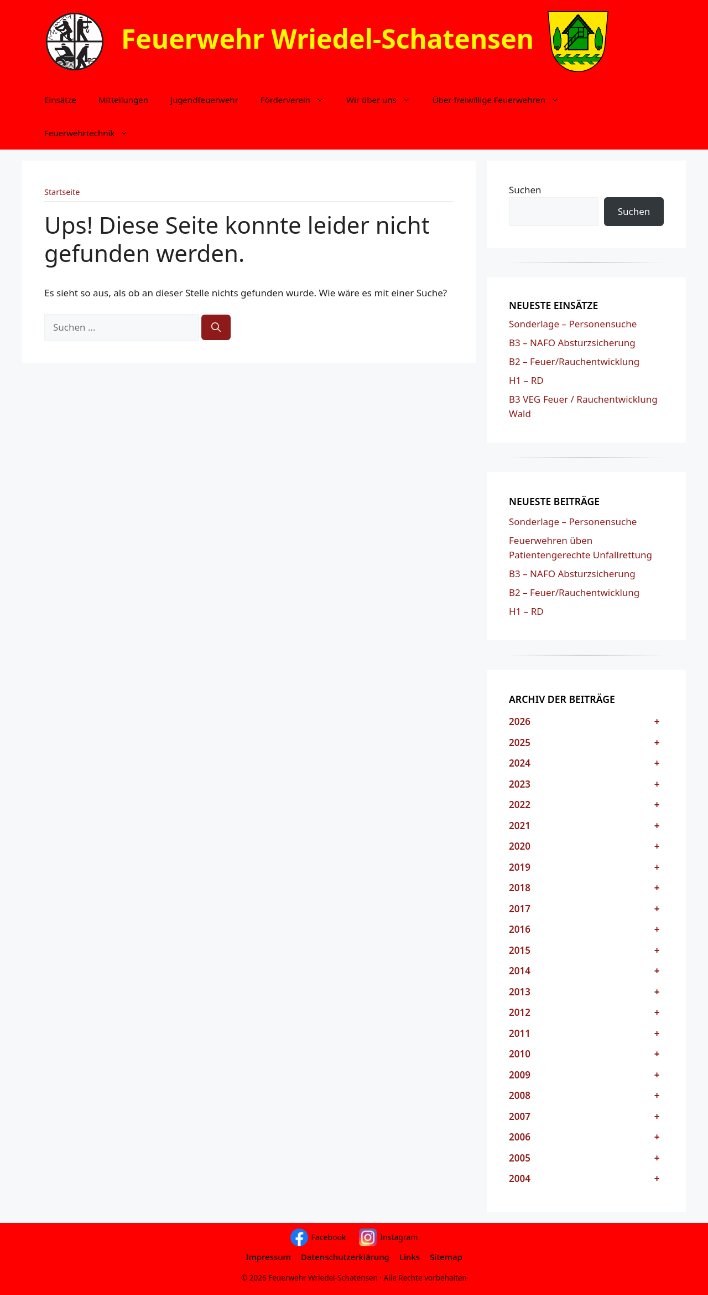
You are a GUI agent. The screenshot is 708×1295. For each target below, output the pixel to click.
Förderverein (298, 99)
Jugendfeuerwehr (204, 99)
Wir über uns (383, 99)
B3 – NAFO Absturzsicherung (572, 342)
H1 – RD (526, 380)
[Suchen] (216, 327)
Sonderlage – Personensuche (573, 323)
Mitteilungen (123, 99)
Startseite (62, 192)
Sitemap (446, 1256)
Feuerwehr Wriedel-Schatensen (327, 38)
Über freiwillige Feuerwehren (501, 99)
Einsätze (60, 99)
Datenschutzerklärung (345, 1256)
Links (409, 1256)
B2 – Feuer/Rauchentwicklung (574, 361)
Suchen (525, 189)
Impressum (268, 1256)
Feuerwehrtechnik (91, 133)
